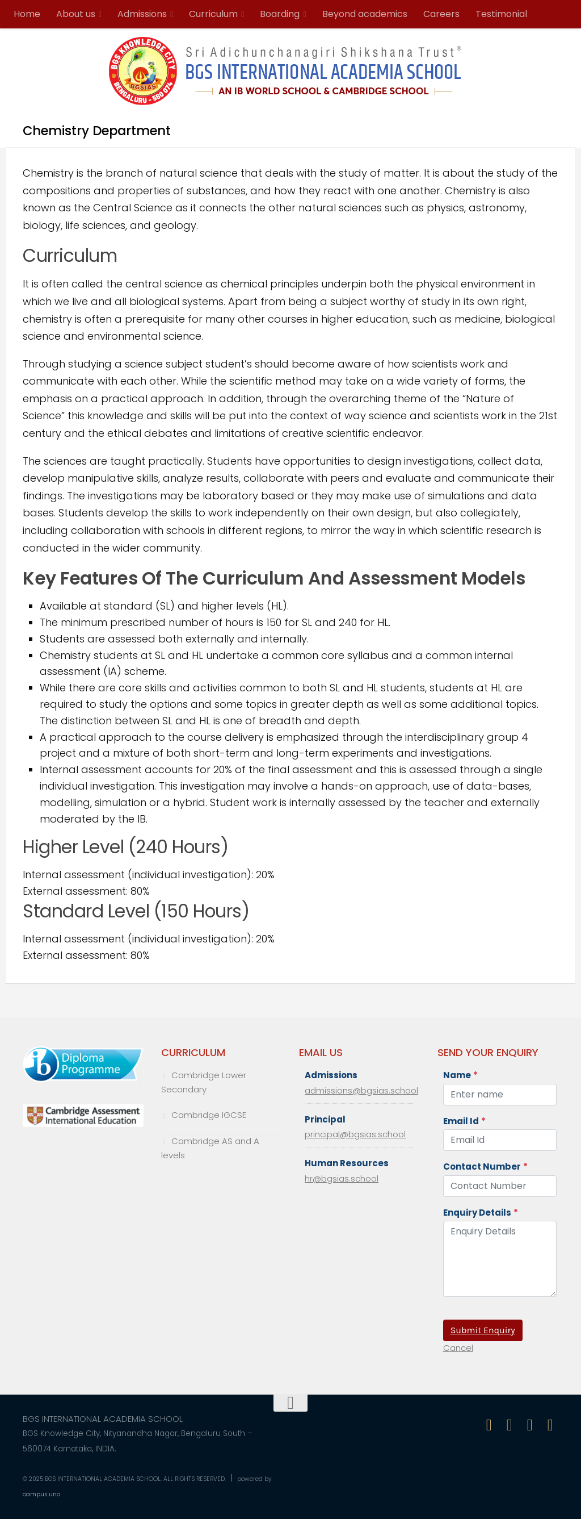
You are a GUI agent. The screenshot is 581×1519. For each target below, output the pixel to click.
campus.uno (41, 1494)
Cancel (458, 1348)
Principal (325, 1119)
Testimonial (501, 13)
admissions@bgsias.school (361, 1090)
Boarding (280, 13)
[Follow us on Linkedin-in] (550, 1425)
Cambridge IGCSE (208, 1115)
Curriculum (213, 13)
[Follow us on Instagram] (509, 1425)
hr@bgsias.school (341, 1178)
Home (27, 13)
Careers (441, 13)
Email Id (464, 1121)
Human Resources (347, 1163)
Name (460, 1075)
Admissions (142, 13)
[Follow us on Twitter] (530, 1425)
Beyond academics (364, 13)
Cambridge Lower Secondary (203, 1082)
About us (75, 13)
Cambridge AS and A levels (210, 1148)
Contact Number (485, 1166)
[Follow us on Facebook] (489, 1425)
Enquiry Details (480, 1212)
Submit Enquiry (483, 1330)
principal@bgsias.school (355, 1134)
